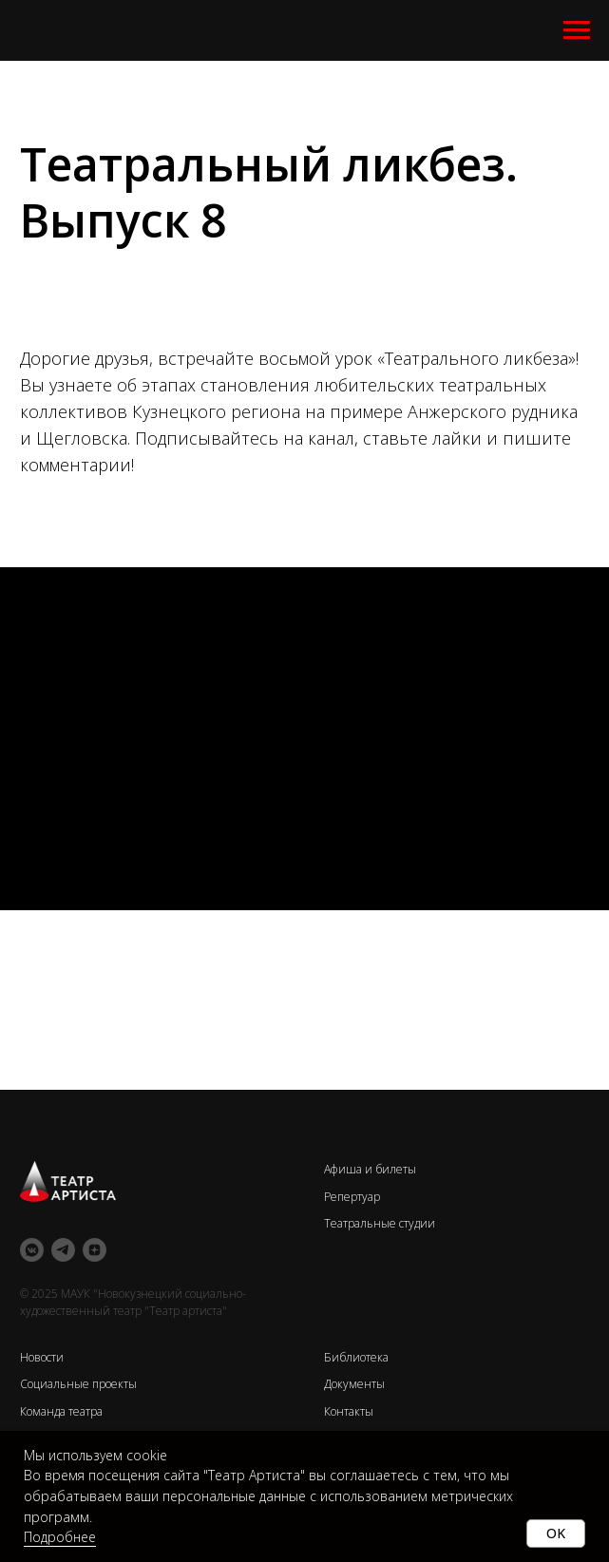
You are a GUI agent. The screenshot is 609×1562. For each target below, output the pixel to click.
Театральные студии (379, 1223)
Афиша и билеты (370, 1169)
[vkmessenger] (32, 1250)
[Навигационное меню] (576, 30)
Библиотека (356, 1357)
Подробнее (60, 1537)
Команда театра (61, 1411)
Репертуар (352, 1197)
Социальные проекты (78, 1384)
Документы (354, 1384)
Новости (42, 1357)
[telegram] (63, 1250)
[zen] (94, 1250)
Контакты (348, 1411)
